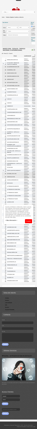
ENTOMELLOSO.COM (11, 173)
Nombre (4, 319)
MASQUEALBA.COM (11, 246)
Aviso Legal (33, 426)
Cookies (28, 426)
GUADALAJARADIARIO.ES (12, 179)
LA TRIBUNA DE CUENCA (12, 192)
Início (3, 17)
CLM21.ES (9, 99)
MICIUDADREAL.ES (11, 249)
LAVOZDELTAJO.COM (11, 227)
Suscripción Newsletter (9, 309)
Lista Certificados (8, 302)
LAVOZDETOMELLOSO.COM (13, 233)
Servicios (7, 307)
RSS (6, 304)
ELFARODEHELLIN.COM (12, 148)
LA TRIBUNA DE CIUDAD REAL (13, 189)
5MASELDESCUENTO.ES (12, 59)
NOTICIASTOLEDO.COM (12, 82)
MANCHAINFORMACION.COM (13, 239)
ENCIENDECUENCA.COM (12, 161)
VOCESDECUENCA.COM (12, 280)
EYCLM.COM (10, 167)
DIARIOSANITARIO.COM (12, 121)
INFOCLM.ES (10, 183)
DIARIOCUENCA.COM (11, 73)
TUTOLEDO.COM (10, 274)
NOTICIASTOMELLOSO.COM (13, 85)
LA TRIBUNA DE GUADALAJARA (14, 195)
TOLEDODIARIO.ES (11, 271)
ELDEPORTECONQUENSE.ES (13, 128)
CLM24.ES (9, 102)
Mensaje (4, 331)
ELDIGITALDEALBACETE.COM (13, 135)
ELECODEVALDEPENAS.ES (13, 142)
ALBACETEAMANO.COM (12, 88)
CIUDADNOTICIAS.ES (11, 91)
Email (3, 325)
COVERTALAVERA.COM (12, 109)
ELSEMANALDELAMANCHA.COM (14, 154)
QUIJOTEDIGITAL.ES (11, 261)
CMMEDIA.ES (10, 106)
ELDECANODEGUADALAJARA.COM (14, 124)
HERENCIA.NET (10, 79)
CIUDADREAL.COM (11, 69)
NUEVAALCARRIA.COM (12, 252)
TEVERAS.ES (10, 268)
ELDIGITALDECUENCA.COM (13, 139)
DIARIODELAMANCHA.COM (13, 76)
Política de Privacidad (21, 426)
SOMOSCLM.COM (11, 176)
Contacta (7, 298)
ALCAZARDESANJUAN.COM (13, 66)
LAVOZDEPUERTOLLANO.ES (13, 230)
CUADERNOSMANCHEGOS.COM (14, 112)
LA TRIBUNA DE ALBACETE (13, 186)
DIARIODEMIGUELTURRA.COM (13, 118)
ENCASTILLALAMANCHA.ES (13, 157)
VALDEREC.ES (10, 277)
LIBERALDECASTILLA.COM (13, 236)
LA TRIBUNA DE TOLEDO (12, 198)
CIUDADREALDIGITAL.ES (12, 95)
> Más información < (11, 220)
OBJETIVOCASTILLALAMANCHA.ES (14, 255)
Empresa (7, 300)
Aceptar (28, 221)
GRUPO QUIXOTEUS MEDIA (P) (13, 170)
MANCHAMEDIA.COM (11, 242)
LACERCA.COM (10, 201)
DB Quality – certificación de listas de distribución (17, 356)
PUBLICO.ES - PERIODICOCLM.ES (14, 258)
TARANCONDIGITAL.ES (12, 264)
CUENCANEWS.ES (11, 115)
